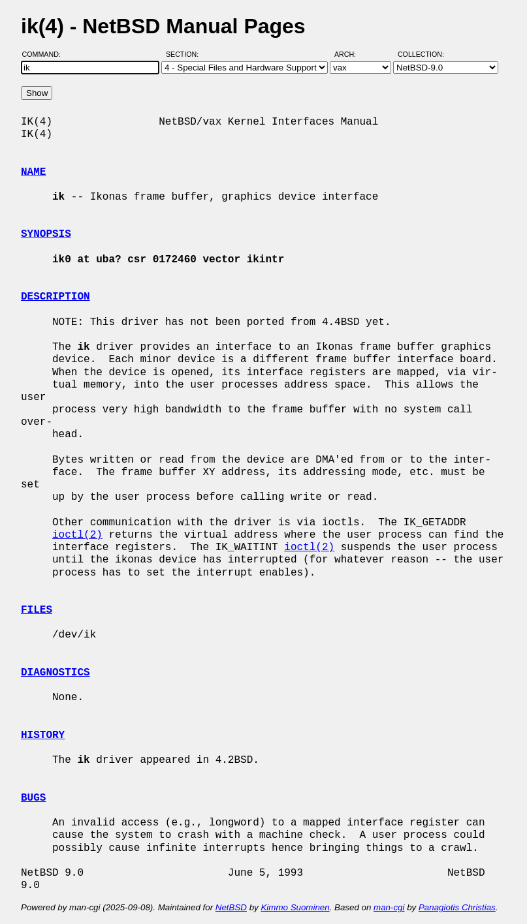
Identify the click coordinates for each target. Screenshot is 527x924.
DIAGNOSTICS (55, 673)
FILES (36, 610)
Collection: (421, 54)
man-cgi (389, 907)
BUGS (33, 798)
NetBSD (231, 907)
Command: (45, 54)
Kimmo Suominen (295, 907)
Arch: (351, 54)
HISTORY (43, 735)
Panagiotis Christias (457, 907)
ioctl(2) (77, 535)
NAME (33, 172)
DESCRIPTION (55, 297)
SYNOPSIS (46, 234)
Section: (185, 54)
